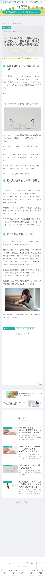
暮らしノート (9, 329)
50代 (19, 329)
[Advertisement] (22, 357)
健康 (25, 329)
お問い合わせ (22, 566)
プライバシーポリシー (33, 563)
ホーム (11, 563)
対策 (32, 329)
